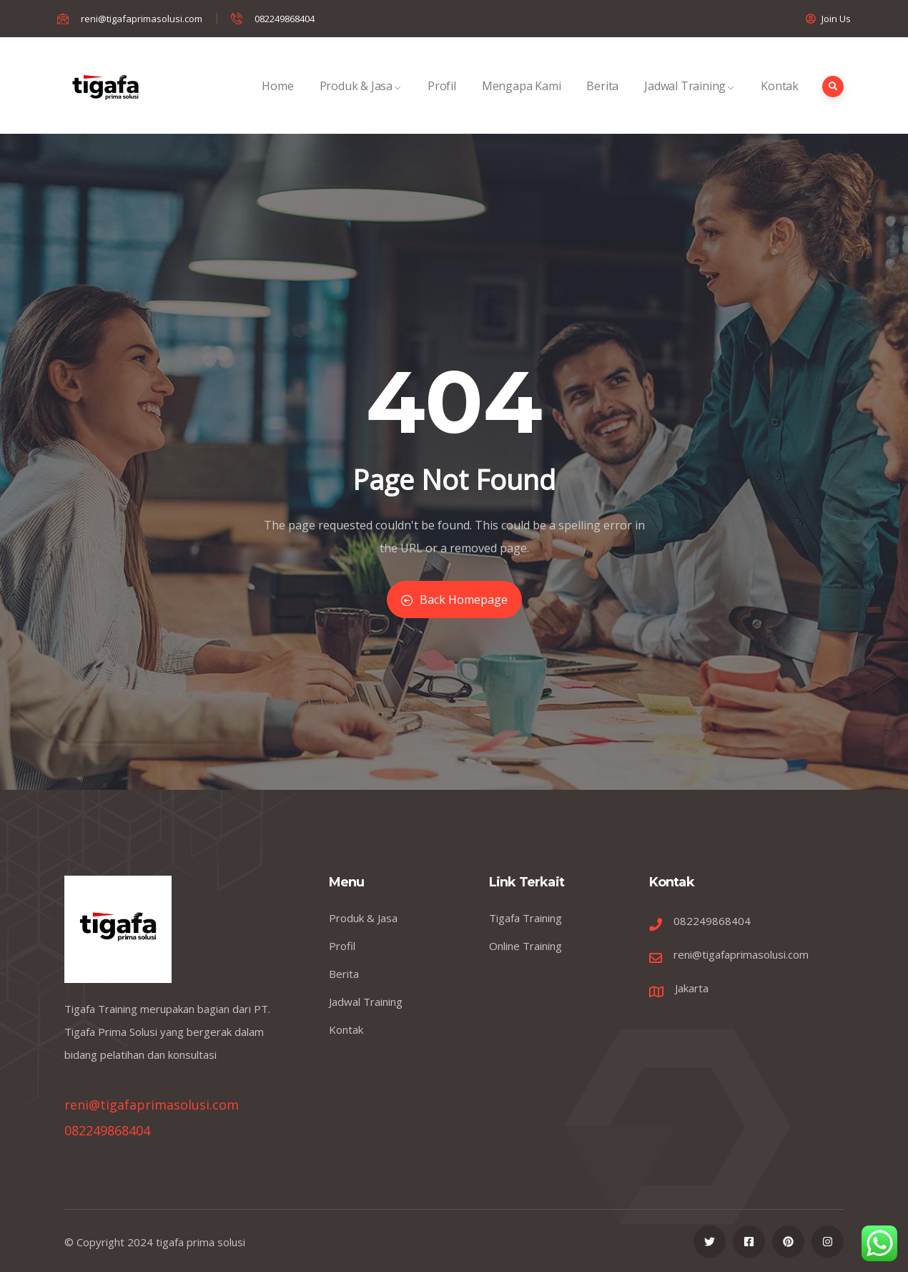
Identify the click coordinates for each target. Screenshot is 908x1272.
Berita (602, 101)
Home (277, 101)
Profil (442, 101)
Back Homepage (454, 599)
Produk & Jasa (361, 101)
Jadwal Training (689, 101)
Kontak (780, 101)
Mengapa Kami (521, 101)
